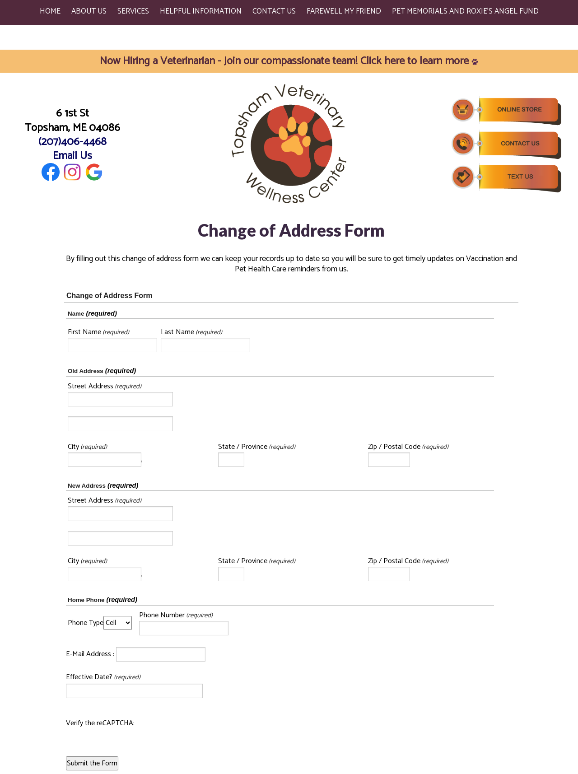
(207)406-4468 (72, 142)
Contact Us (274, 11)
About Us (89, 11)
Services (133, 11)
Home (50, 11)
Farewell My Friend (344, 11)
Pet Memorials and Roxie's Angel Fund (465, 11)
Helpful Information (201, 11)
